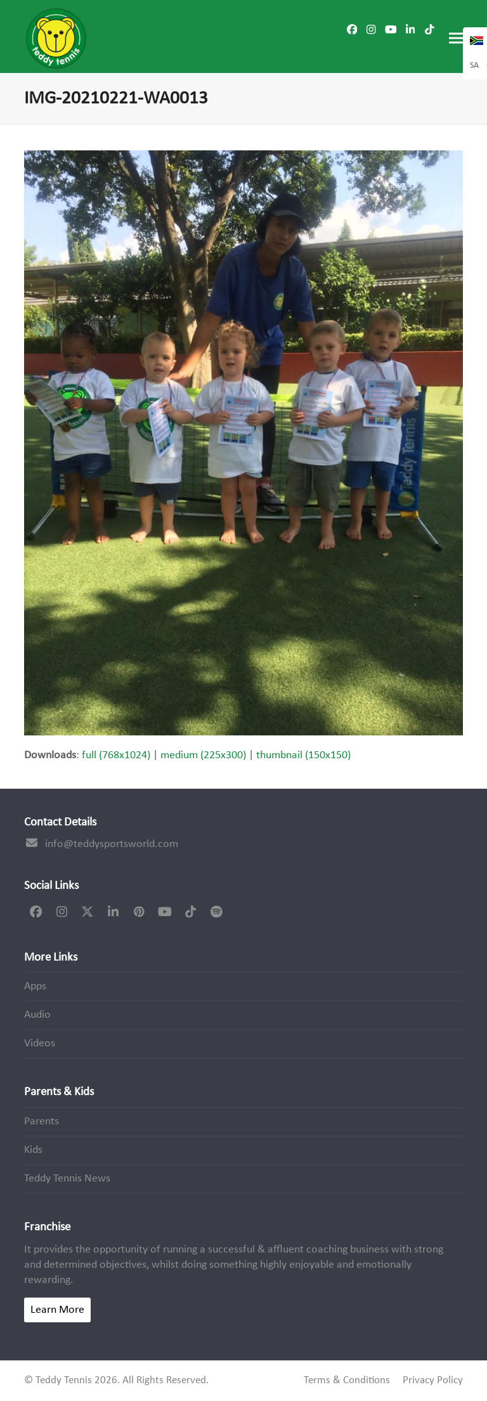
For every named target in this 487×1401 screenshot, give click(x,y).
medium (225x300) (203, 755)
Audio (37, 1015)
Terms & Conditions (347, 1381)
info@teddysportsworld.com (111, 844)
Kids (33, 1150)
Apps (35, 986)
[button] (456, 38)
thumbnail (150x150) (303, 755)
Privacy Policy (433, 1381)
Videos (39, 1043)
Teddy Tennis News (67, 1179)
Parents (41, 1121)
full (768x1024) (116, 755)
